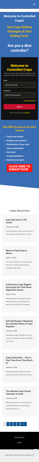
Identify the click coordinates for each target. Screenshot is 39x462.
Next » (23, 424)
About (19, 443)
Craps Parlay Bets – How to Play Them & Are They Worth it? (19, 360)
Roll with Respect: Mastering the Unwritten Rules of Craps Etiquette (19, 324)
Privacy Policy (19, 437)
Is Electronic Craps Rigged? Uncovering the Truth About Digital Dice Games (19, 287)
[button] (19, 168)
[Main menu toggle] (34, 4)
